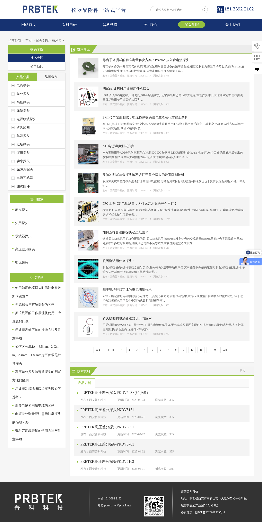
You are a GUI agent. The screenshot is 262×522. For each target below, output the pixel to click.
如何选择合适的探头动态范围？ (125, 232)
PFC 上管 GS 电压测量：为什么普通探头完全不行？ (140, 203)
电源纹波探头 (23, 119)
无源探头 (20, 110)
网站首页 (28, 25)
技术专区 (58, 40)
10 (192, 349)
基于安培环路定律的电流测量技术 (127, 289)
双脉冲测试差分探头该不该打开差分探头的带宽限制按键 (143, 175)
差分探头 (20, 94)
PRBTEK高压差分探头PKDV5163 (107, 461)
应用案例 (150, 25)
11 (201, 349)
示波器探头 (23, 236)
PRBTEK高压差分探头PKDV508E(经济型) (114, 393)
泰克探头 (21, 210)
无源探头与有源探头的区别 (34, 304)
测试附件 (20, 186)
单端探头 (20, 136)
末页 (225, 350)
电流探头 (20, 85)
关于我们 (232, 25)
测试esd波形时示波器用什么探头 (126, 88)
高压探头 (20, 102)
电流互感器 (22, 178)
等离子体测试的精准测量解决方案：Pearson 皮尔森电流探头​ (146, 60)
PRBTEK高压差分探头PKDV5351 (107, 427)
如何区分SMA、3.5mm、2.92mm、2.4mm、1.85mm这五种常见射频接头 (36, 355)
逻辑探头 (20, 152)
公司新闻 (36, 66)
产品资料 (84, 383)
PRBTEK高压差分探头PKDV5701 (107, 444)
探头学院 (191, 25)
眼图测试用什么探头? (118, 261)
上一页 (111, 350)
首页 (28, 40)
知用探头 (21, 223)
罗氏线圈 (20, 127)
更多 (242, 370)
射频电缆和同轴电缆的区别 (34, 405)
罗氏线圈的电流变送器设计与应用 (127, 318)
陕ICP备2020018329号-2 (210, 512)
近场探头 (20, 144)
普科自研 (69, 25)
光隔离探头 (22, 169)
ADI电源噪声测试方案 (118, 146)
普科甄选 (110, 25)
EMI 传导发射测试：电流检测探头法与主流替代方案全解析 (145, 117)
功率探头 (20, 161)
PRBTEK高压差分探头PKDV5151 (107, 410)
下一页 (212, 350)
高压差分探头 (25, 249)
